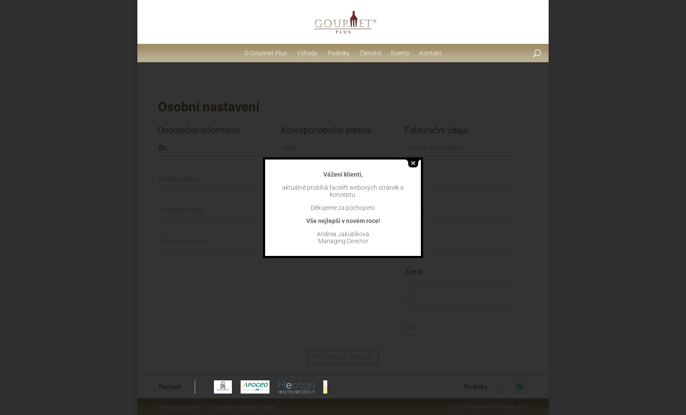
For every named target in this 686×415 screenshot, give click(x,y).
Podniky (339, 53)
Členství (370, 53)
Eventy (400, 53)
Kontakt (430, 53)
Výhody (307, 53)
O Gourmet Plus (266, 53)
